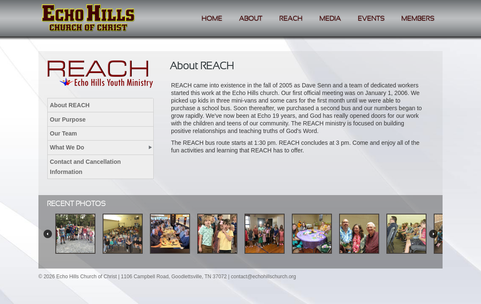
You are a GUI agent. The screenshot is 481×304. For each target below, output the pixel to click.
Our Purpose (68, 119)
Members (417, 19)
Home (211, 19)
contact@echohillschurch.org (263, 277)
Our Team (63, 133)
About (250, 19)
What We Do (67, 147)
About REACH (70, 105)
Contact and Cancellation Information (85, 166)
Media (330, 19)
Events (371, 19)
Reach (290, 19)
